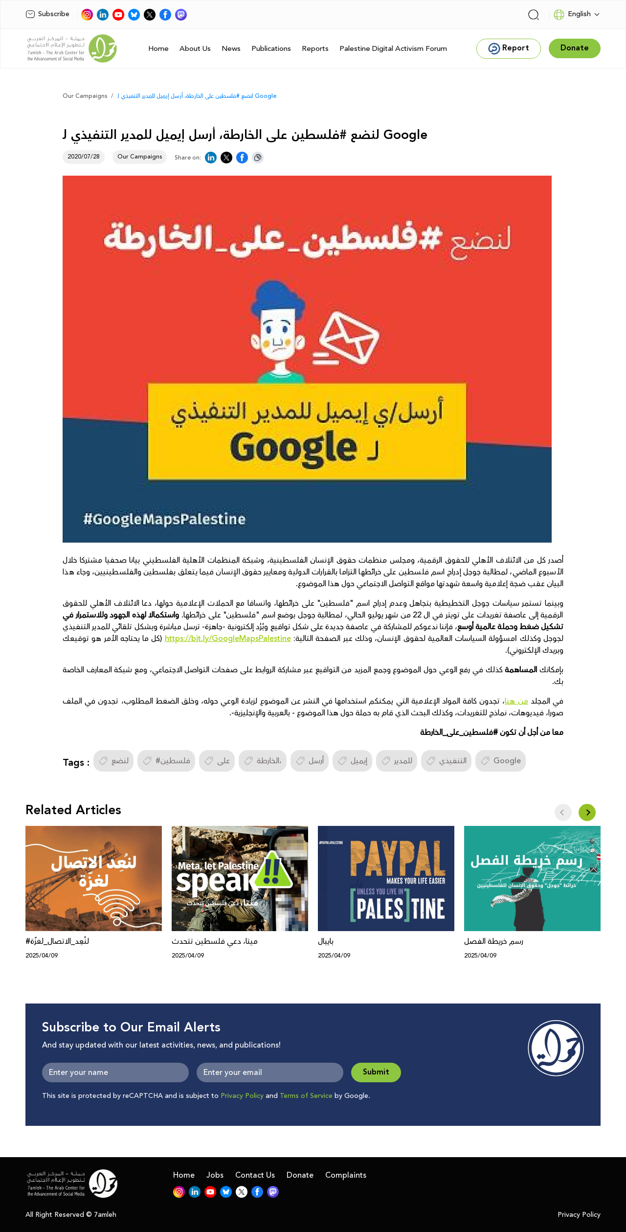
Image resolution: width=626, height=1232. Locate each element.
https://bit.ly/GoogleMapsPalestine (228, 638)
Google (500, 761)
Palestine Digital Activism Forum (393, 48)
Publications (271, 48)
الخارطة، (263, 761)
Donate (300, 1175)
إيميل (352, 761)
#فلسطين (166, 761)
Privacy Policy (242, 1096)
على (217, 761)
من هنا (516, 701)
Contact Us (255, 1175)
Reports (315, 48)
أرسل (309, 761)
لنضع (113, 761)
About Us (195, 48)
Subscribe (47, 14)
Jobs (215, 1175)
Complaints (345, 1175)
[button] (587, 812)
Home (158, 48)
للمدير (396, 761)
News (231, 48)
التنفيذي (446, 761)
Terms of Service (306, 1096)
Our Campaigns (85, 96)
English (572, 15)
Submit (376, 1072)
